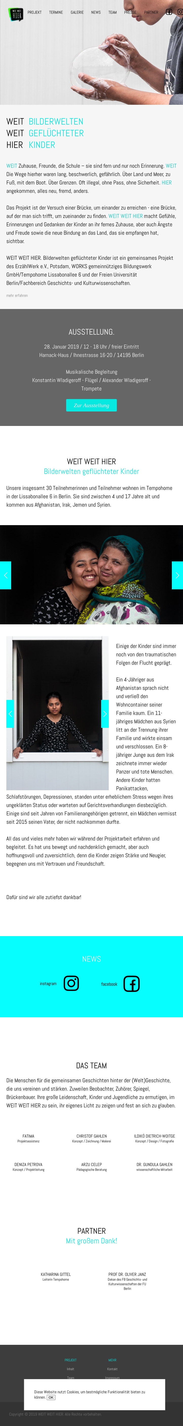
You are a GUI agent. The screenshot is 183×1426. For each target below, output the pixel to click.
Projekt (35, 12)
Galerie (77, 12)
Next (177, 575)
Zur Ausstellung (91, 405)
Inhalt (70, 1369)
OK (51, 1397)
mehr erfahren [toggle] (17, 295)
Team (112, 12)
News (96, 12)
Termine (56, 12)
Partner (151, 12)
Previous (5, 575)
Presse (130, 12)
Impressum (112, 1378)
